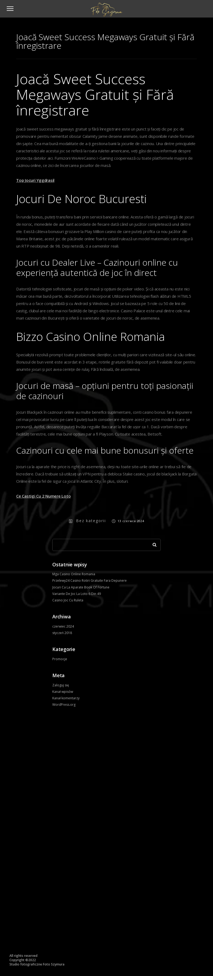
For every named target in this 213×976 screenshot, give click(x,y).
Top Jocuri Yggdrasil (35, 180)
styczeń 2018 (62, 633)
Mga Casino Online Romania (73, 574)
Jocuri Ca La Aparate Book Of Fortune (80, 587)
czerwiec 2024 (63, 626)
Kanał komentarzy (66, 698)
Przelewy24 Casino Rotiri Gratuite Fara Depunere (89, 580)
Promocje (59, 659)
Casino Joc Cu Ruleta (67, 600)
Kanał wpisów (62, 691)
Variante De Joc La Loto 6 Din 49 (76, 593)
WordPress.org (63, 704)
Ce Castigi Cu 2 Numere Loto (43, 496)
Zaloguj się (60, 685)
